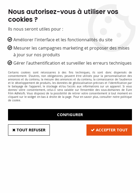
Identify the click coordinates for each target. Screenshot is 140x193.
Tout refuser (29, 130)
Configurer (70, 114)
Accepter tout (109, 130)
